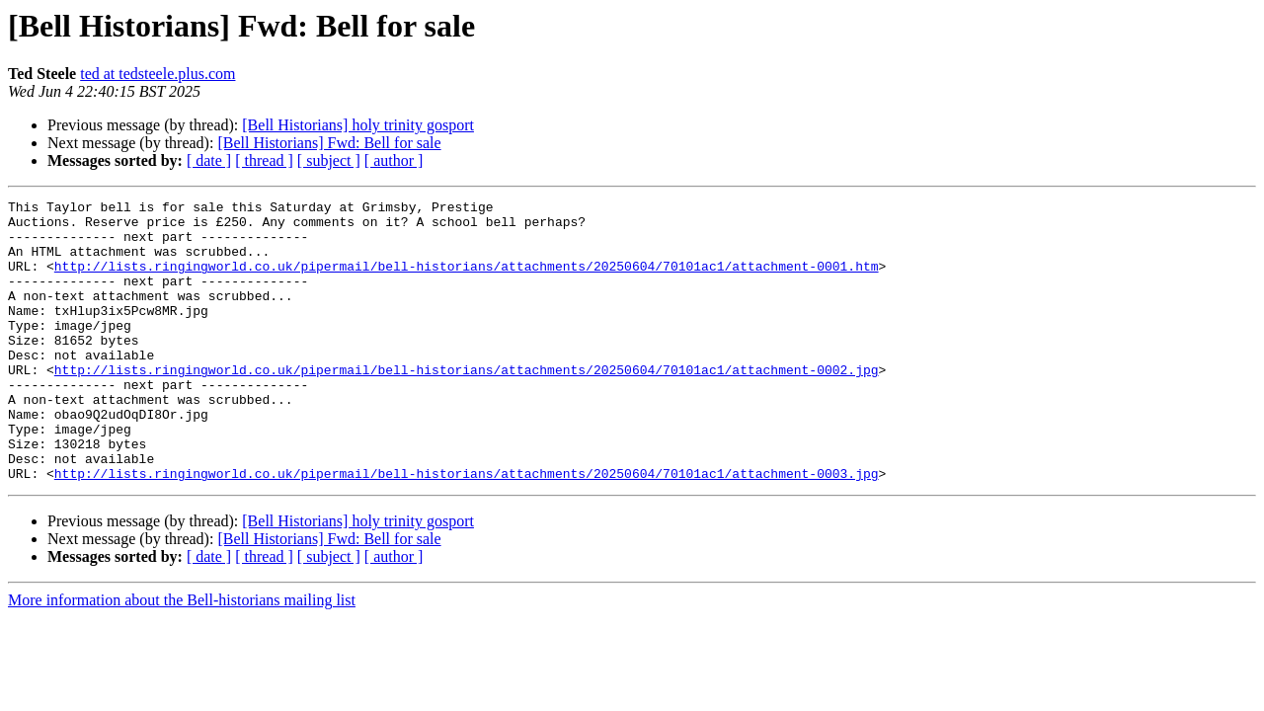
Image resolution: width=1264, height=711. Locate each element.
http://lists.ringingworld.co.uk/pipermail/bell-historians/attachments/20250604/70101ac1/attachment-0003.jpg (466, 529)
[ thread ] (264, 160)
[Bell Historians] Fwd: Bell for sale (328, 142)
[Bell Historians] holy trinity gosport (358, 125)
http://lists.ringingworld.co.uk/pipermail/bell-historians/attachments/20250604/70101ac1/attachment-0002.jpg (466, 405)
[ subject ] (328, 160)
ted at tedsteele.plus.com (157, 73)
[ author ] (394, 160)
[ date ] (209, 160)
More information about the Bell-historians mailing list (182, 656)
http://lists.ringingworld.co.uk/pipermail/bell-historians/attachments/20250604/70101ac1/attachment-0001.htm (466, 280)
